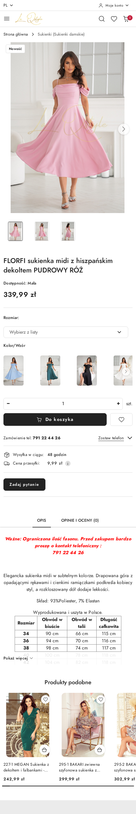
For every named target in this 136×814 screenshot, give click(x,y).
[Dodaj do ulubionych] (121, 419)
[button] (123, 129)
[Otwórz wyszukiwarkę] (102, 18)
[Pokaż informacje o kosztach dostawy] (68, 463)
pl (8, 5)
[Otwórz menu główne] (6, 18)
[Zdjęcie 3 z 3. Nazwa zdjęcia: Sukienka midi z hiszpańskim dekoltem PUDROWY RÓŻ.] (68, 231)
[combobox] (65, 332)
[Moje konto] (114, 5)
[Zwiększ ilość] (118, 403)
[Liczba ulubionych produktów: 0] (114, 18)
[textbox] (58, 332)
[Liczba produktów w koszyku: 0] (126, 18)
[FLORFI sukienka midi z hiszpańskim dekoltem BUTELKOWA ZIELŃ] (50, 370)
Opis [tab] (41, 520)
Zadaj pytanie (24, 484)
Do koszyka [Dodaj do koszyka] (55, 419)
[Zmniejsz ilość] (8, 403)
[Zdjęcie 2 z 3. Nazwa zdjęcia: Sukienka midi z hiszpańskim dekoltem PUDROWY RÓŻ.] (41, 231)
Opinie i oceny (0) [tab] (80, 520)
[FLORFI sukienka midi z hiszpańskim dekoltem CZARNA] (87, 370)
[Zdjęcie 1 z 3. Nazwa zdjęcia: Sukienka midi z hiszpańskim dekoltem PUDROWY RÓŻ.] (15, 231)
